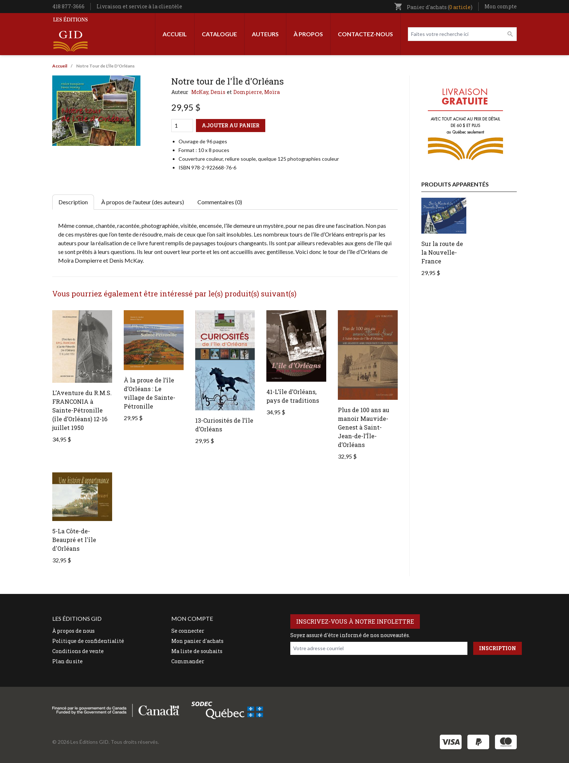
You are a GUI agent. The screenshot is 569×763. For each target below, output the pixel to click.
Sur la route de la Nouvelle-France (442, 252)
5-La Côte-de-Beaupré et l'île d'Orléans (74, 539)
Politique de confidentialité (88, 640)
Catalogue (219, 33)
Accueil (175, 33)
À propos (308, 33)
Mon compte (500, 6)
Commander (187, 661)
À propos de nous (73, 630)
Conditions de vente (78, 651)
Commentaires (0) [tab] (219, 201)
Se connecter (187, 630)
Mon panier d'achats (197, 640)
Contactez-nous (365, 33)
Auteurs (265, 33)
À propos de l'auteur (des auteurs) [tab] (142, 201)
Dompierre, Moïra (256, 92)
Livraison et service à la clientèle (139, 6)
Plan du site (67, 661)
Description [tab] (73, 201)
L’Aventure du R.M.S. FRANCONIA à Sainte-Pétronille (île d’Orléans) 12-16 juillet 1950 (82, 410)
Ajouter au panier (230, 125)
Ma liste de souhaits (196, 651)
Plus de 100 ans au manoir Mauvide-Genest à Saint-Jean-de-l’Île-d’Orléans (363, 427)
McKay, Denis (208, 92)
